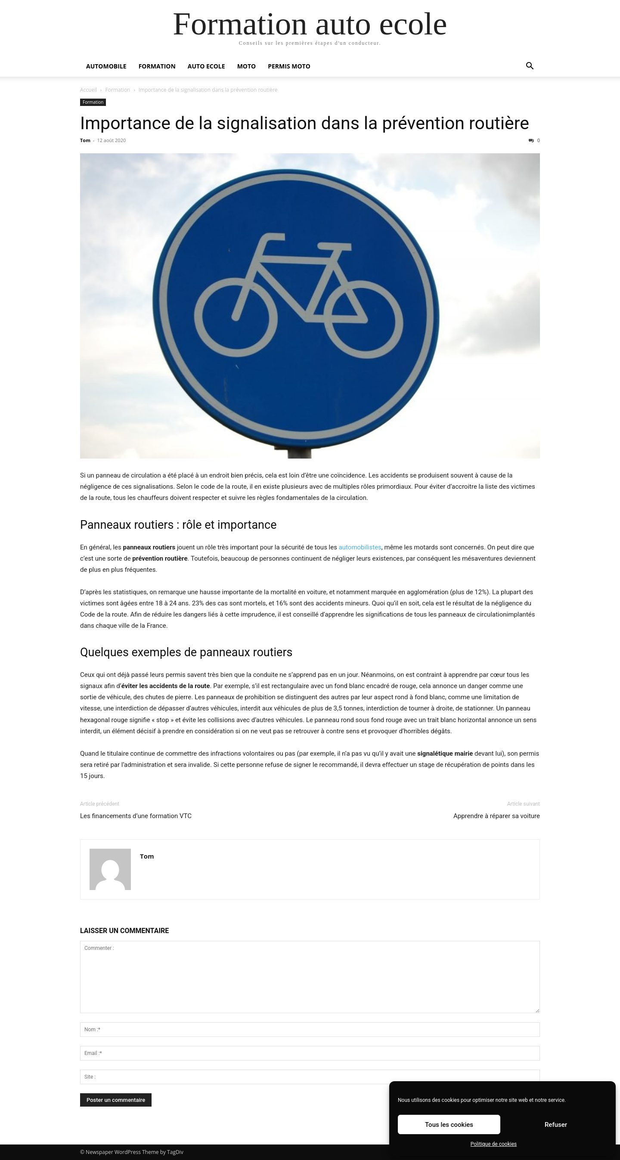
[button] (529, 67)
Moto (246, 66)
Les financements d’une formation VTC (136, 816)
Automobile (106, 66)
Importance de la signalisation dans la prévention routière (304, 123)
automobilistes (360, 547)
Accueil (88, 89)
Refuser (556, 1125)
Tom (85, 140)
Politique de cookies (494, 1144)
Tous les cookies (449, 1125)
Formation (157, 66)
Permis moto (289, 66)
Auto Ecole (206, 66)
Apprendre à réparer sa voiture (496, 816)
